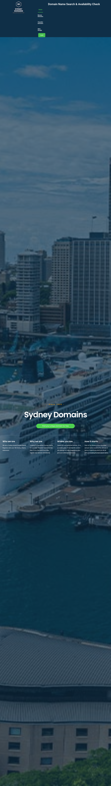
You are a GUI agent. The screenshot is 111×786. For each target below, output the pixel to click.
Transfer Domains (74, 12)
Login (98, 12)
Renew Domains (59, 12)
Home (48, 12)
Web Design (87, 12)
